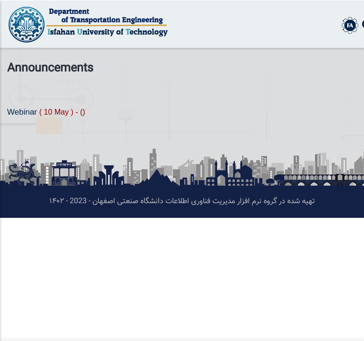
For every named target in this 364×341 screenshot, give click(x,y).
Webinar (23, 112)
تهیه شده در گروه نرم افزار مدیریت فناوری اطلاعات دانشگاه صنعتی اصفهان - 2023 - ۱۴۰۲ (182, 201)
